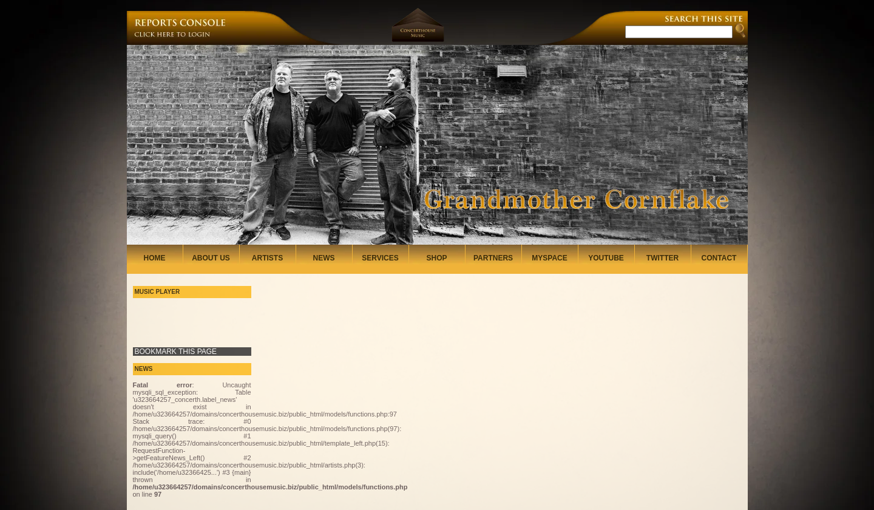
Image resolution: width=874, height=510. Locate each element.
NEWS (324, 258)
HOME (155, 258)
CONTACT (719, 258)
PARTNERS (493, 258)
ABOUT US (211, 258)
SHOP (436, 258)
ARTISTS (267, 258)
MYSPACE (549, 258)
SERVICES (380, 258)
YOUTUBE (606, 258)
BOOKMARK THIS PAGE (176, 351)
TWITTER (662, 258)
